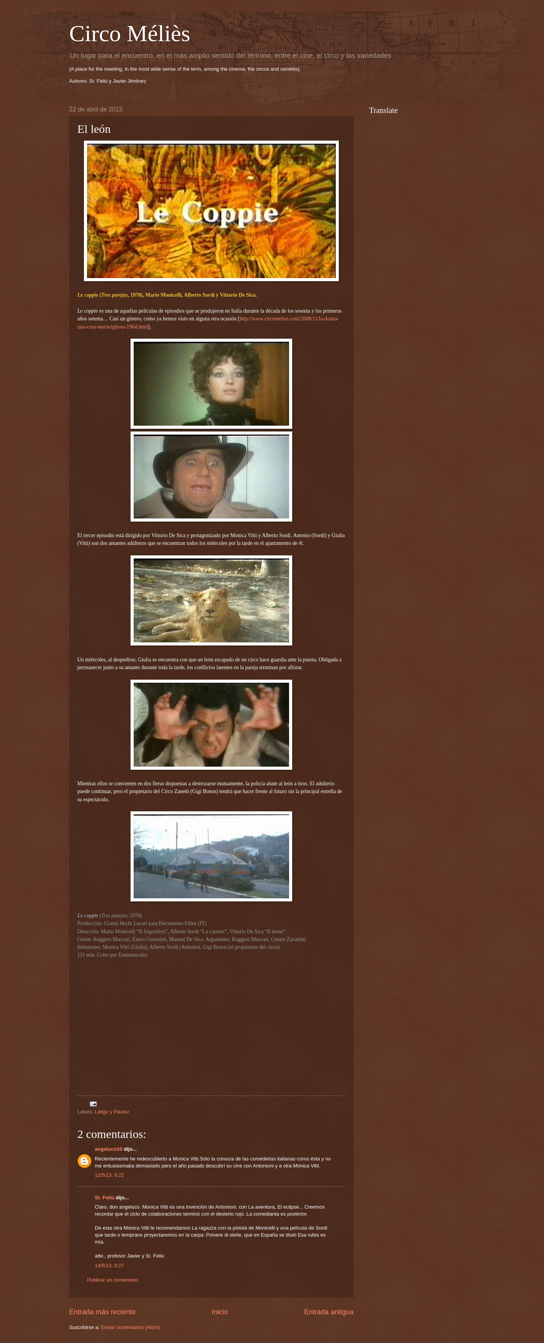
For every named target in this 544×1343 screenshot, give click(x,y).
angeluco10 (108, 1149)
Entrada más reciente (102, 1312)
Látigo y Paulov (112, 1112)
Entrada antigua (329, 1312)
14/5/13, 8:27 (109, 1265)
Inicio (220, 1312)
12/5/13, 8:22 (109, 1175)
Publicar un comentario (112, 1280)
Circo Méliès (129, 33)
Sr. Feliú (104, 1197)
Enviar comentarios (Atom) (130, 1327)
